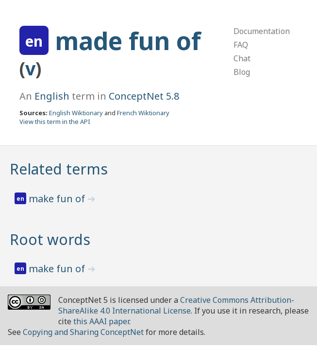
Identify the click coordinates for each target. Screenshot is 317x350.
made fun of (128, 40)
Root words (50, 239)
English (51, 96)
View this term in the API (54, 121)
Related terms (59, 169)
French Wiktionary (143, 112)
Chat (242, 58)
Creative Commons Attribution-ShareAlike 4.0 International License (176, 305)
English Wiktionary (76, 112)
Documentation (262, 31)
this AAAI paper (101, 321)
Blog (242, 72)
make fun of (58, 198)
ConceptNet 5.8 (144, 96)
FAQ (241, 44)
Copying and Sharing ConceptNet (83, 332)
